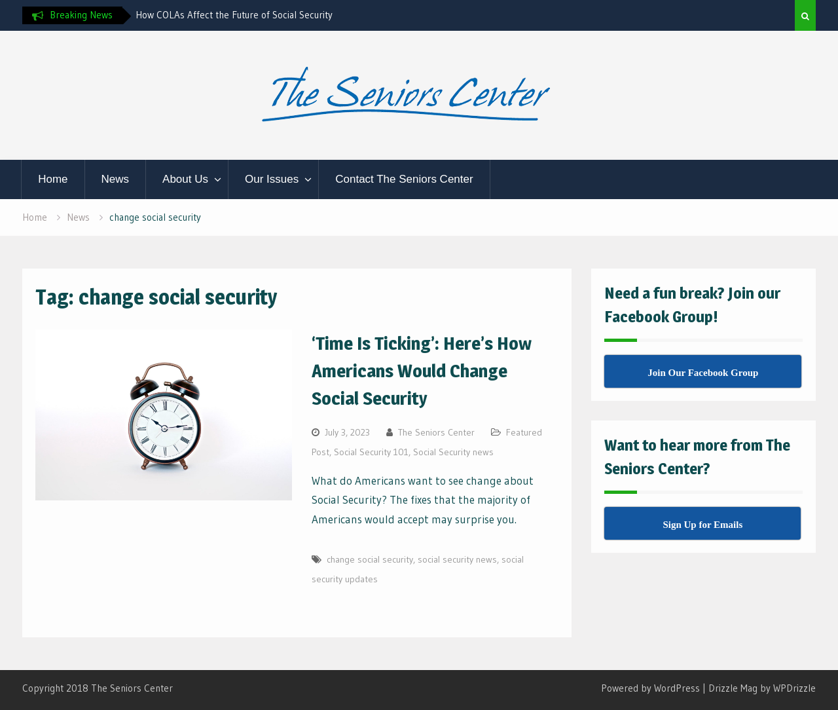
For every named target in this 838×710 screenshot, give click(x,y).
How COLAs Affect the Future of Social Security (234, 15)
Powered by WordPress (650, 688)
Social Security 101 (371, 452)
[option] (253, 15)
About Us (185, 179)
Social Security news (453, 452)
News (115, 179)
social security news (457, 559)
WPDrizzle (794, 688)
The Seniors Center (436, 432)
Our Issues (272, 179)
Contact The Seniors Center (404, 179)
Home (52, 179)
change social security (370, 559)
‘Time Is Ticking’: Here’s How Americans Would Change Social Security (422, 370)
